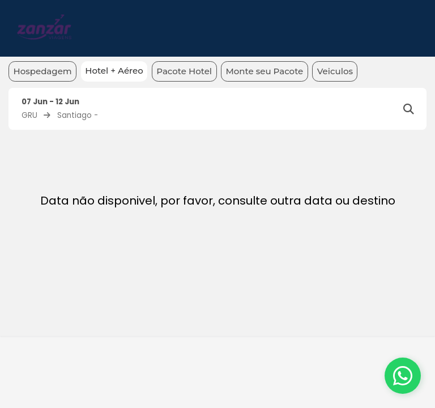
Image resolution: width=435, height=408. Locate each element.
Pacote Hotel (184, 71)
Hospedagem (43, 71)
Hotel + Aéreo (114, 70)
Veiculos (335, 71)
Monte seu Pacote (265, 71)
